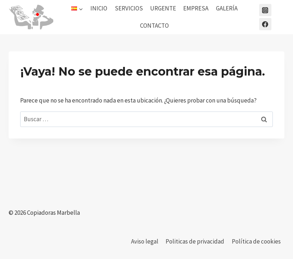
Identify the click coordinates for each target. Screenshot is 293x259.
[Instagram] (265, 10)
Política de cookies (256, 241)
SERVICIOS (129, 8)
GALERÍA (227, 8)
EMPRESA (195, 8)
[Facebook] (265, 24)
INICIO (98, 8)
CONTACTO (154, 25)
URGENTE (163, 8)
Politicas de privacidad (195, 241)
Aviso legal (144, 241)
